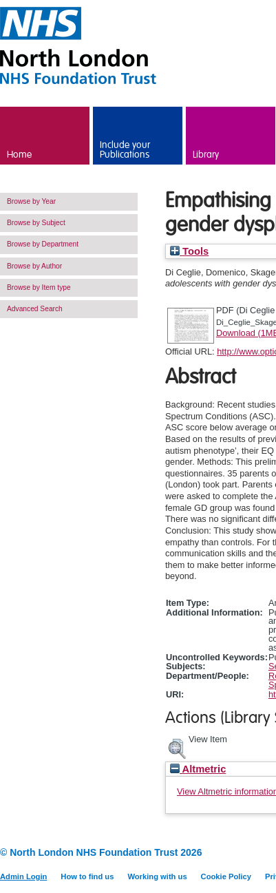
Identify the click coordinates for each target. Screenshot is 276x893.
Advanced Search (35, 309)
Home (19, 155)
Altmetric (198, 769)
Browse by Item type (39, 287)
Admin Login (23, 876)
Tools (189, 251)
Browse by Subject (36, 223)
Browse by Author (34, 266)
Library (206, 155)
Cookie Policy (226, 876)
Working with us (157, 876)
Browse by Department (42, 244)
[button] (177, 747)
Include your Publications (125, 150)
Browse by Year (31, 201)
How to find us (87, 876)
